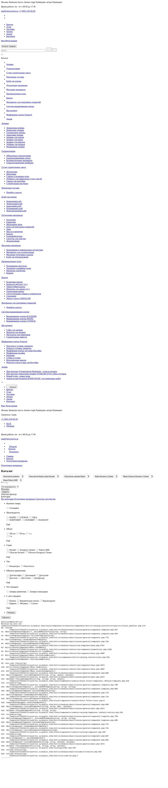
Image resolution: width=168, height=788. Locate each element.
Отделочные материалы (16, 85)
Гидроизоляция (13, 68)
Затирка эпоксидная (39, 592)
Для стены (26, 578)
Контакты (10, 36)
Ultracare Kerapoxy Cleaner (40, 552)
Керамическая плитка (30, 601)
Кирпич (13, 603)
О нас (8, 27)
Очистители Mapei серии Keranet (42, 476)
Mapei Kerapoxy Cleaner (104, 476)
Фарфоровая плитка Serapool (19, 115)
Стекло (34, 603)
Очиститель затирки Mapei (74, 476)
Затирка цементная (18, 592)
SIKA (34, 517)
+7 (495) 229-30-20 (27, 11)
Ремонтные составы (15, 77)
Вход (3, 41)
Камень (13, 601)
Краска (9, 98)
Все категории (7, 499)
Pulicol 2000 (44, 550)
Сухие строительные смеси (18, 73)
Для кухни (43, 575)
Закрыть (5, 492)
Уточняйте (14, 508)
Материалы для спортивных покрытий (23, 102)
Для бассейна (15, 575)
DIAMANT (44, 520)
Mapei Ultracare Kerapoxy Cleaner (136, 476)
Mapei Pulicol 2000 (10, 480)
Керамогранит (49, 601)
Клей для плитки (13, 81)
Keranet (13, 550)
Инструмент (11, 110)
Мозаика (24, 603)
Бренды (9, 24)
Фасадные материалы (15, 89)
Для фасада (39, 578)
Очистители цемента (11, 476)
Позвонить (12, 452)
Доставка (10, 29)
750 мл (22, 534)
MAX (8, 424)
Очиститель (29, 566)
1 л (30, 534)
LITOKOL (24, 517)
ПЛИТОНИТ (15, 520)
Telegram (86, 428)
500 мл (12, 534)
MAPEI (13, 517)
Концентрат (14, 566)
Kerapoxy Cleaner (28, 550)
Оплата (9, 31)
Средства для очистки (45, 499)
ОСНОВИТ (30, 520)
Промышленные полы (16, 94)
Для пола (13, 578)
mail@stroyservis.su (9, 11)
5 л (10, 536)
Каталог (11, 386)
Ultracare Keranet (17, 552)
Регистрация (11, 41)
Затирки (10, 64)
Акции (9, 34)
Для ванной (30, 575)
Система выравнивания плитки (20, 106)
